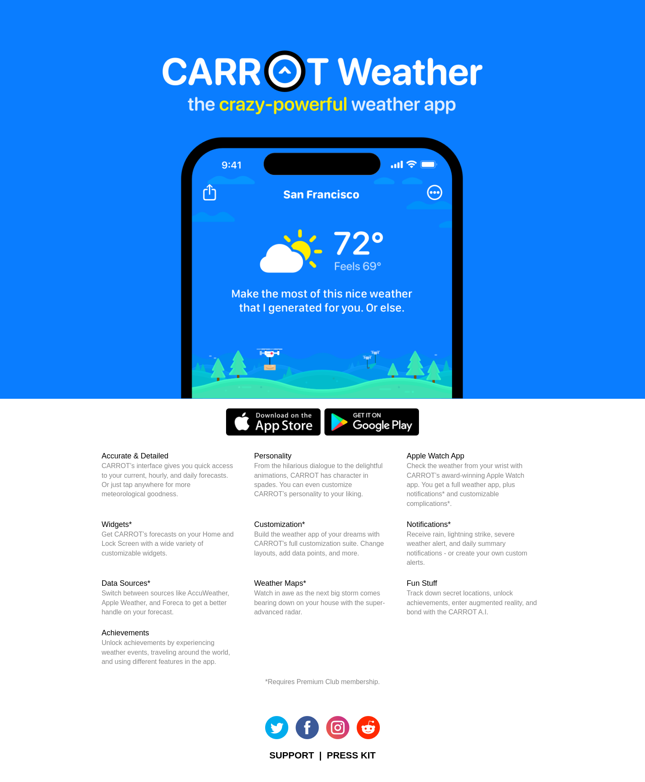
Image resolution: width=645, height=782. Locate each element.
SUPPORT (291, 755)
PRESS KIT (351, 755)
